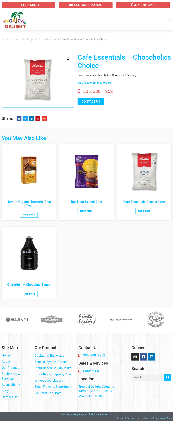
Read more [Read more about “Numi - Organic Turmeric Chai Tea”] (29, 214)
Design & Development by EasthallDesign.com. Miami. (145, 418)
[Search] (167, 377)
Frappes (52, 39)
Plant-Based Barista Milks (53, 368)
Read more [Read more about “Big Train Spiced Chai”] (86, 210)
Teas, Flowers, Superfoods (53, 387)
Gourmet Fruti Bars (48, 393)
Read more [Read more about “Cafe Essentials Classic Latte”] (144, 210)
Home (5, 39)
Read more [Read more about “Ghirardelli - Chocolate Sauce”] (29, 293)
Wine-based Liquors (49, 380)
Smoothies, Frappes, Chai (28, 39)
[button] (168, 20)
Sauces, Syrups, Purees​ (51, 362)
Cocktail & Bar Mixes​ (49, 355)
